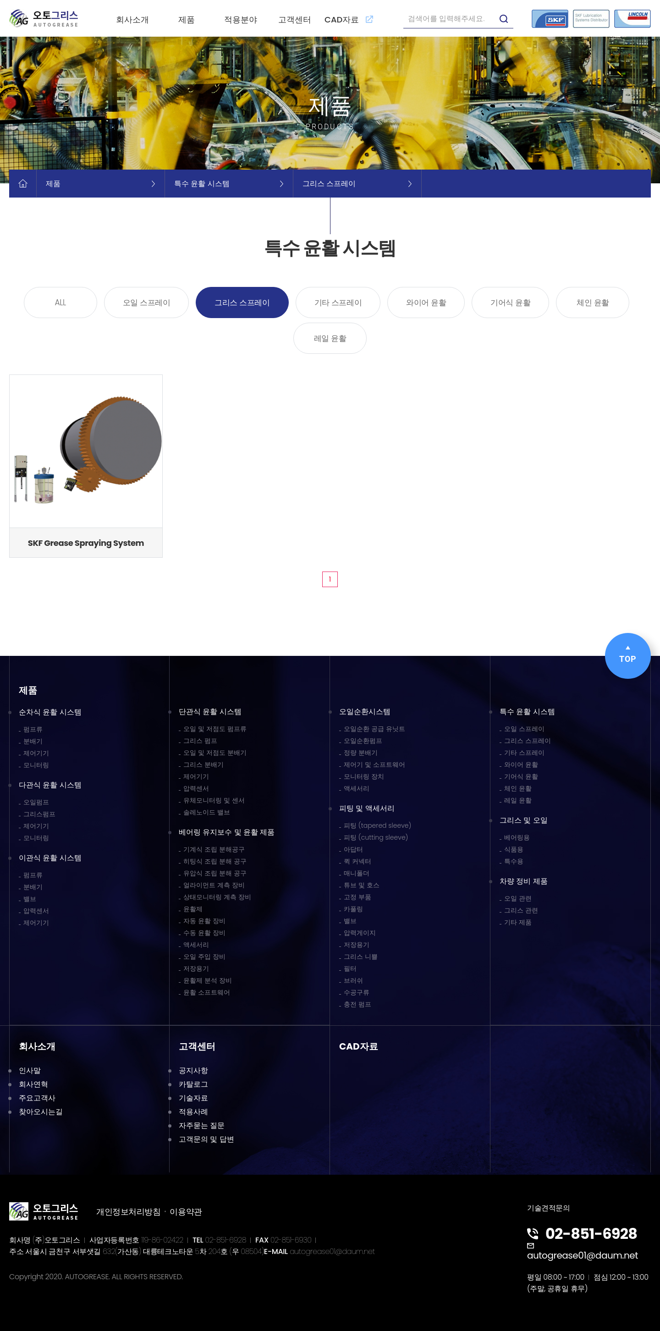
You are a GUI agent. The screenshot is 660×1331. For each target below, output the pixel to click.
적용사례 (193, 1111)
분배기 (33, 741)
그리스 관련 (521, 910)
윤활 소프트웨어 (206, 992)
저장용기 (196, 968)
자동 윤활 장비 (204, 920)
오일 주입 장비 (204, 956)
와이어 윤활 (426, 302)
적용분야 (240, 19)
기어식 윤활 (510, 302)
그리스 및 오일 (524, 820)
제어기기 (36, 753)
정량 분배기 (361, 752)
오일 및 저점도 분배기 (215, 752)
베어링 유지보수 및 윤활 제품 (227, 832)
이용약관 (186, 1211)
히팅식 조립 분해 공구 (215, 861)
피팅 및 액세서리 (367, 808)
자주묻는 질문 (202, 1125)
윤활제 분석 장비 (207, 980)
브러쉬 (353, 980)
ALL (60, 302)
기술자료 (193, 1098)
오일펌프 (36, 802)
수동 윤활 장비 (204, 932)
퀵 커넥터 (357, 861)
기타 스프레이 (338, 302)
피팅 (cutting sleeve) (376, 837)
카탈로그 (193, 1084)
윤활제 (193, 908)
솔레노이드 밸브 (206, 812)
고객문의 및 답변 (206, 1139)
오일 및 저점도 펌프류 (215, 728)
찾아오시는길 (41, 1111)
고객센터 (294, 19)
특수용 (513, 861)
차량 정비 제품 (524, 881)
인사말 (30, 1070)
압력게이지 (360, 932)
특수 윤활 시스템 (527, 711)
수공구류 (356, 992)
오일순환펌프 (363, 740)
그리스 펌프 (200, 740)
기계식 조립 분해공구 (214, 849)
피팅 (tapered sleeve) (377, 825)
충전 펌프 (357, 1004)
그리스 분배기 (203, 764)
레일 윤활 (330, 338)
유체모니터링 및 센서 (214, 800)
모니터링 (36, 765)
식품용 (513, 849)
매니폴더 (356, 873)
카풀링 (353, 908)
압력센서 (36, 910)
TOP (628, 655)
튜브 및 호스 (362, 885)
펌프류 (33, 729)
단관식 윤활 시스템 (210, 711)
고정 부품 (357, 897)
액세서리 (196, 944)
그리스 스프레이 (242, 302)
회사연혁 (33, 1084)
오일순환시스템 (364, 711)
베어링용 (517, 837)
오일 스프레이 (146, 302)
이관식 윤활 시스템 (50, 857)
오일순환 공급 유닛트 (374, 728)
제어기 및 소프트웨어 (374, 764)
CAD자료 (348, 19)
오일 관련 (518, 898)
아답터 (353, 849)
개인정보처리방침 (128, 1211)
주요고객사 (37, 1098)
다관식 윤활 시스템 (50, 785)
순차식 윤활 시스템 (50, 712)
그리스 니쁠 (361, 956)
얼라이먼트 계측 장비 (214, 885)
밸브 (29, 898)
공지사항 (193, 1070)
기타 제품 (518, 922)
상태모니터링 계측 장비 (217, 897)
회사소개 (132, 19)
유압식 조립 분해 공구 (215, 873)
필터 (350, 968)
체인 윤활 (593, 302)
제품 (186, 19)
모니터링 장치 (364, 776)
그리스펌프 (39, 814)
